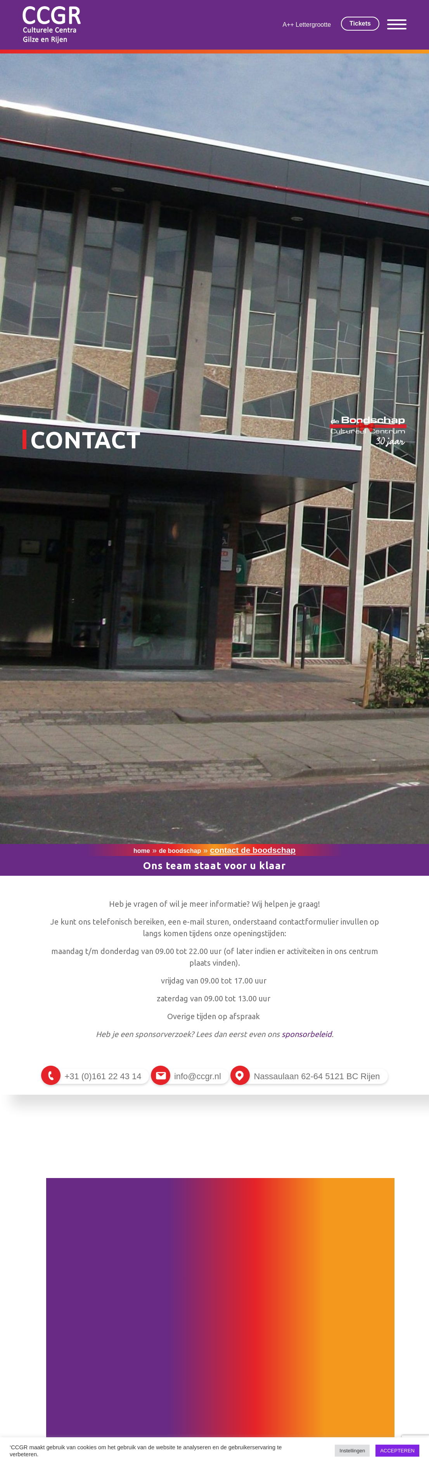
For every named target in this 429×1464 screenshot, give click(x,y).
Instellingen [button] (352, 1451)
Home (141, 850)
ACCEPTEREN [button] (397, 1451)
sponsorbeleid (307, 1034)
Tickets (360, 23)
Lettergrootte (313, 24)
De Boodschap (180, 850)
